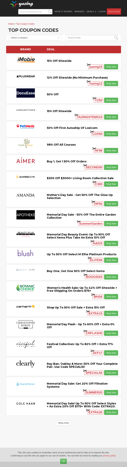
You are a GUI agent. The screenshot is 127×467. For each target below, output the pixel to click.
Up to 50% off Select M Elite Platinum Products (81, 254)
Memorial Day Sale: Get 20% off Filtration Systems (77, 385)
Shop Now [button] (111, 67)
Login (102, 14)
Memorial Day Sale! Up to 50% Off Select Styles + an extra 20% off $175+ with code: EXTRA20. (81, 405)
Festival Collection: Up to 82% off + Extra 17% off (80, 345)
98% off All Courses (61, 144)
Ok (63, 461)
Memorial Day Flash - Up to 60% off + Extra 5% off (80, 326)
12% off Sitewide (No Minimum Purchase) (77, 77)
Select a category (35, 37)
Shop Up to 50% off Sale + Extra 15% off (76, 307)
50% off (53, 94)
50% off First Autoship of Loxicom (72, 128)
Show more (63, 423)
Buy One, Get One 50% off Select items (76, 271)
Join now (114, 14)
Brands (79, 14)
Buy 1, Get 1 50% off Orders (66, 161)
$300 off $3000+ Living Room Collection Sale (80, 178)
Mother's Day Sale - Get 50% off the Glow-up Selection (80, 196)
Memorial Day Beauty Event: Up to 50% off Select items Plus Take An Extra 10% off (78, 236)
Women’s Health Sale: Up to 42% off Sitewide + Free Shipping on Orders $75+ (82, 289)
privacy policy (109, 455)
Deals (91, 14)
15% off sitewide (59, 61)
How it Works (63, 14)
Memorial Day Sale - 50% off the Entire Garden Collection (81, 216)
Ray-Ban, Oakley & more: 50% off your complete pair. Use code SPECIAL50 (82, 365)
